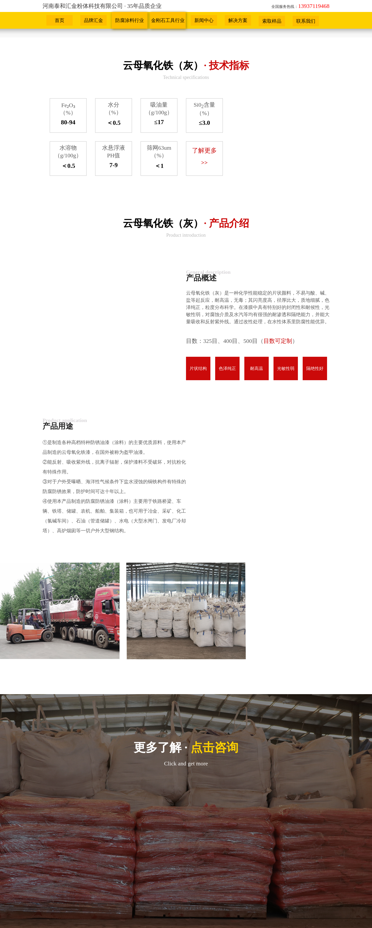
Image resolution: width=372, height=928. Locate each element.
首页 (59, 20)
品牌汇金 (93, 20)
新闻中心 (203, 20)
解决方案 (237, 20)
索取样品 (271, 21)
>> (204, 162)
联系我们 (305, 21)
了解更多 (204, 150)
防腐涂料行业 (129, 20)
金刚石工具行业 (168, 20)
